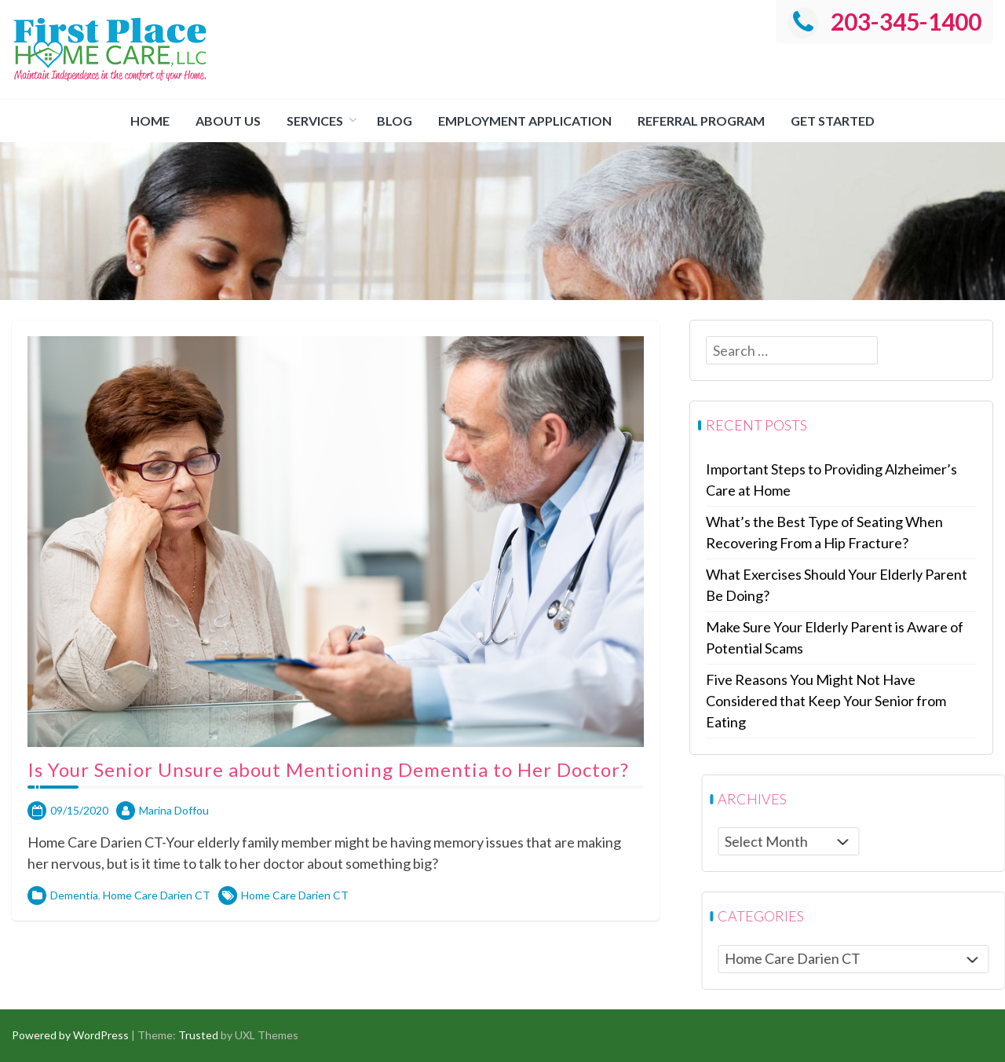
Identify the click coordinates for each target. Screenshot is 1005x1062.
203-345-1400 (884, 21)
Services (315, 120)
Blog (394, 120)
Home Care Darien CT (156, 964)
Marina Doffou (174, 879)
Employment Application (525, 120)
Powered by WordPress (70, 1035)
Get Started (833, 120)
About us (228, 120)
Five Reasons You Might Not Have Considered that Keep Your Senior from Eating (860, 701)
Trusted (198, 1035)
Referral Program (701, 120)
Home (150, 120)
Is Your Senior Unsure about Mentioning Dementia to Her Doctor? (328, 838)
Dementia (74, 964)
